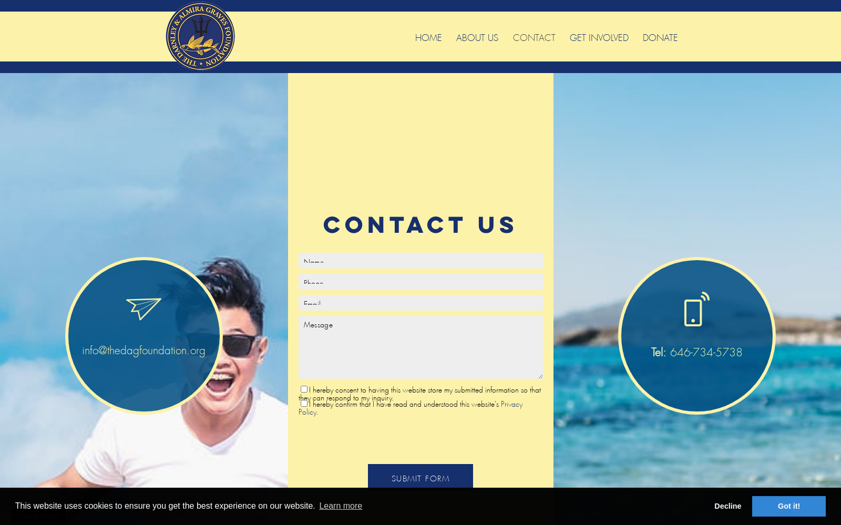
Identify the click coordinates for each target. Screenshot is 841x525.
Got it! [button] (789, 506)
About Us (477, 36)
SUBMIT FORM (421, 477)
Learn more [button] (340, 505)
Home (428, 36)
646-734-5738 (697, 350)
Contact (534, 36)
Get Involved (599, 36)
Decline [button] (727, 506)
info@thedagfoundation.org (144, 348)
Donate (660, 36)
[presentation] (420, 438)
